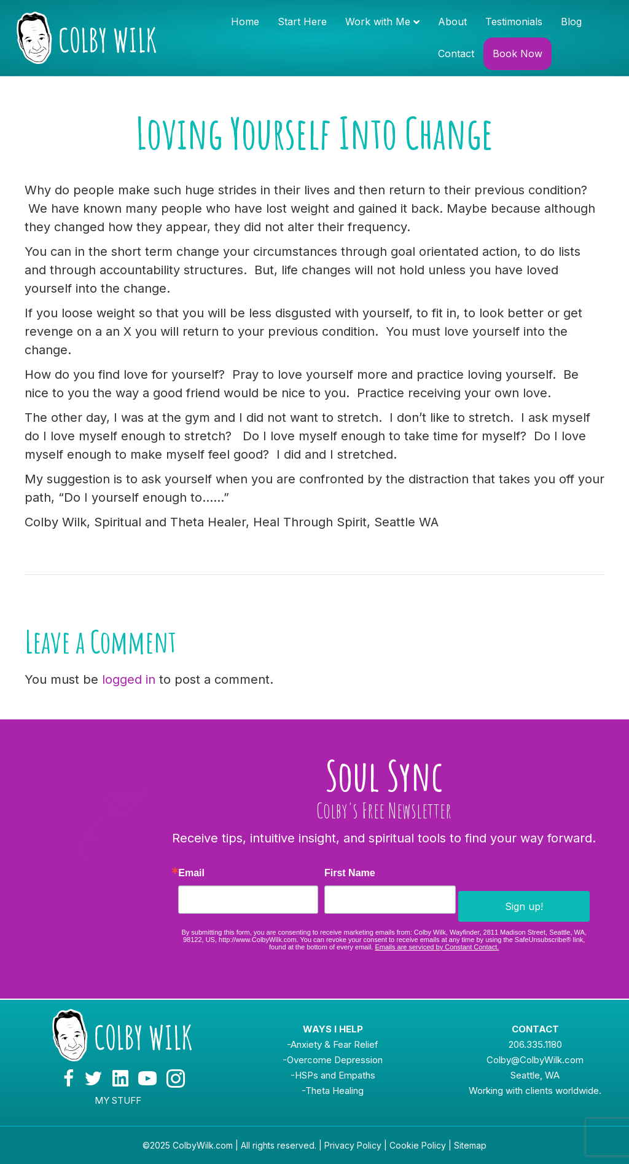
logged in (128, 679)
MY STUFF (118, 1100)
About (452, 21)
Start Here (302, 21)
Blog (571, 21)
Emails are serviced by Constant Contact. (437, 947)
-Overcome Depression (333, 1060)
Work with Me (377, 21)
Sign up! (524, 906)
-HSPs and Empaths (333, 1075)
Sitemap (470, 1145)
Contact (456, 53)
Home (245, 21)
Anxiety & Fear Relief (334, 1044)
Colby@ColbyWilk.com (535, 1060)
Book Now (517, 53)
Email (191, 873)
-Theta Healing (333, 1090)
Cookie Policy (417, 1145)
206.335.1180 (535, 1044)
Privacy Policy (352, 1145)
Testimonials (513, 21)
